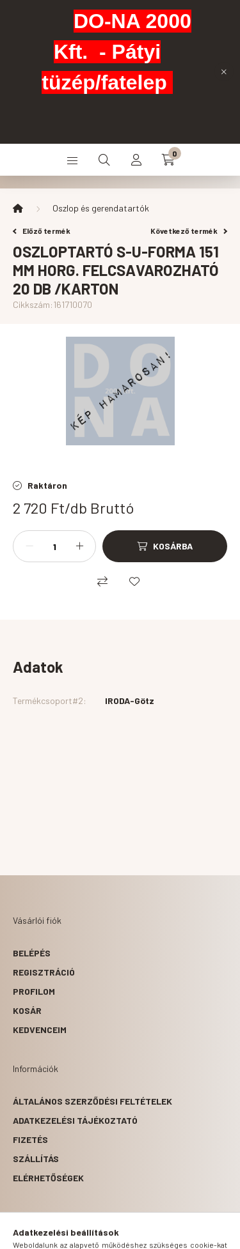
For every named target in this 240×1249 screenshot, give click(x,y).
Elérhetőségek (48, 1177)
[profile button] (136, 159)
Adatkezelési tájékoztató (75, 1120)
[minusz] (29, 546)
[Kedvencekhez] (134, 581)
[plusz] (79, 546)
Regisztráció (44, 972)
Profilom (34, 991)
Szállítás (36, 1158)
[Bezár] (224, 71)
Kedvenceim (40, 1029)
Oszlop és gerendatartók (100, 208)
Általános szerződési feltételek (92, 1101)
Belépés (32, 952)
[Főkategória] (18, 208)
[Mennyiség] (54, 546)
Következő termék (188, 230)
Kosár (27, 1010)
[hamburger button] (72, 159)
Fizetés (30, 1139)
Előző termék (41, 230)
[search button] (104, 159)
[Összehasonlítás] (102, 581)
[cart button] (168, 159)
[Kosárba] (164, 546)
